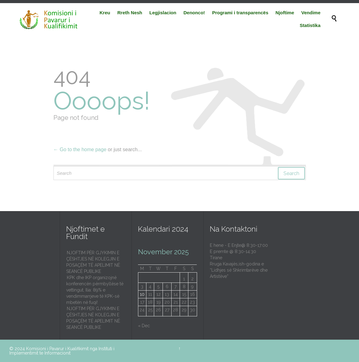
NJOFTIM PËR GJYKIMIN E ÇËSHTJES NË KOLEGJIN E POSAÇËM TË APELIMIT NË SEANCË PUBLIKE (93, 262)
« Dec (144, 325)
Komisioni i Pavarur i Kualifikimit (57, 348)
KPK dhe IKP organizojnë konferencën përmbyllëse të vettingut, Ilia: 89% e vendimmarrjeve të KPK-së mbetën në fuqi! (94, 290)
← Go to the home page (80, 149)
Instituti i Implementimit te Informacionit (61, 350)
